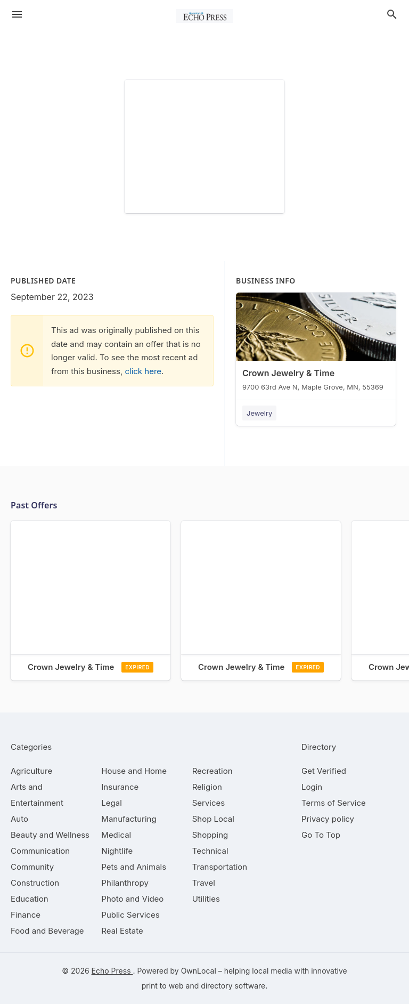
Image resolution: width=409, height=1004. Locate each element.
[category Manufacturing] (128, 819)
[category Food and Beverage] (47, 931)
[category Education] (29, 899)
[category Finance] (25, 915)
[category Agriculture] (31, 771)
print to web (163, 985)
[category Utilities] (206, 899)
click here (143, 371)
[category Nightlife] (117, 851)
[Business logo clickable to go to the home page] (204, 16)
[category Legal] (111, 803)
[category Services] (208, 803)
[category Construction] (35, 883)
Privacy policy (327, 819)
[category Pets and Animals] (133, 867)
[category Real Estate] (122, 931)
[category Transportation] (220, 867)
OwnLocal (198, 970)
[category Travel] (203, 883)
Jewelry (259, 413)
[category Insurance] (119, 787)
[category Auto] (19, 819)
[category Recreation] (212, 771)
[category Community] (32, 867)
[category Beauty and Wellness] (50, 835)
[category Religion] (207, 787)
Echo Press (112, 970)
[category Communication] (40, 851)
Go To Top (320, 835)
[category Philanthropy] (125, 883)
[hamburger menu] (17, 14)
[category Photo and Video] (132, 899)
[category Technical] (210, 851)
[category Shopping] (210, 835)
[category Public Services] (130, 915)
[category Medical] (116, 835)
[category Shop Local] (213, 819)
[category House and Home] (134, 771)
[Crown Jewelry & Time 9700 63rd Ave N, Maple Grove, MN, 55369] (315, 344)
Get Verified (323, 771)
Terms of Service (333, 803)
